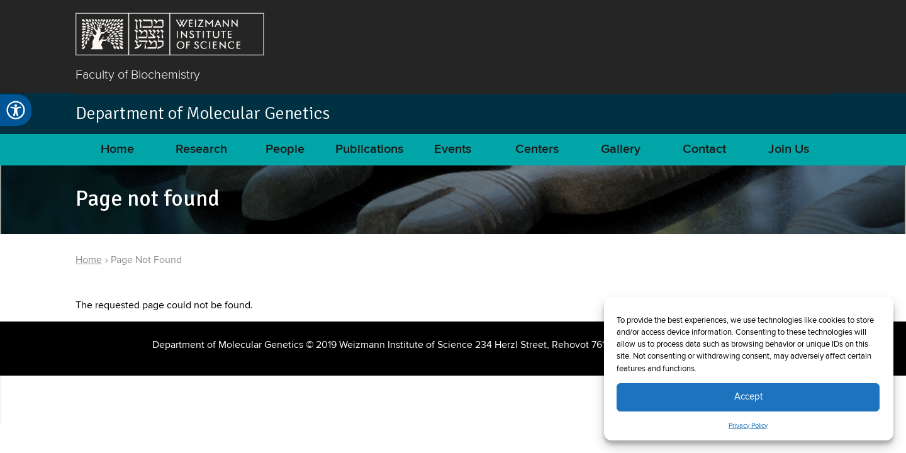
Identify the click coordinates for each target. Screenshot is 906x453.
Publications (369, 149)
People (285, 149)
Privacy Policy (748, 426)
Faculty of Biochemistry (138, 74)
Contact (704, 149)
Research (201, 149)
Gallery (620, 149)
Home (117, 149)
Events (452, 149)
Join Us (788, 149)
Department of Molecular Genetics (203, 113)
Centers (537, 149)
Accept (748, 397)
